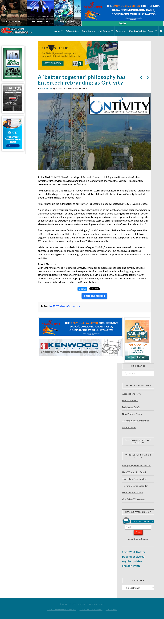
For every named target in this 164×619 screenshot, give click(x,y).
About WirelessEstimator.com (61, 609)
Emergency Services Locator (136, 465)
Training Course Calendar (135, 485)
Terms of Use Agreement (90, 609)
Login (122, 23)
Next (138, 532)
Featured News (46, 88)
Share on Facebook (94, 296)
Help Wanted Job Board (134, 472)
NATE (52, 306)
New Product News (132, 414)
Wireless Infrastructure (68, 306)
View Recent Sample (138, 538)
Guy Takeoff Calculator (133, 499)
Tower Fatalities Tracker (134, 479)
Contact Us (111, 609)
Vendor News (129, 427)
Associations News (131, 393)
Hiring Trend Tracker (132, 492)
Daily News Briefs (131, 407)
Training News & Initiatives (135, 420)
